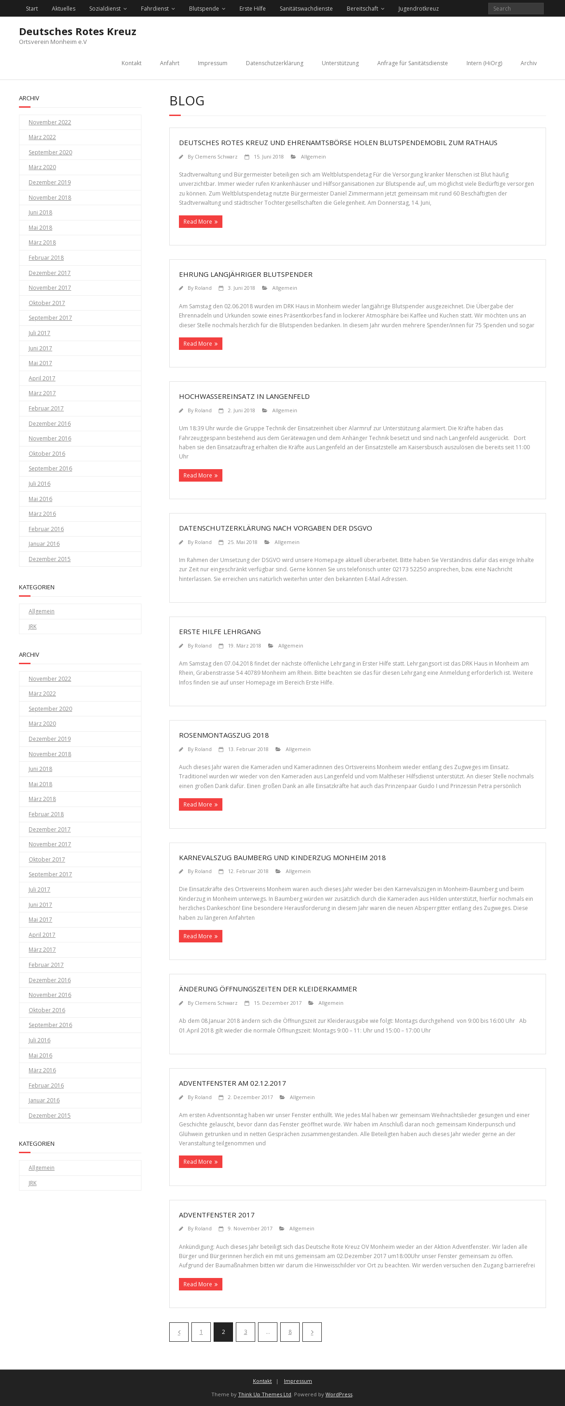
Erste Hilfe (253, 8)
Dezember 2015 (50, 559)
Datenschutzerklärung (274, 63)
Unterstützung (340, 63)
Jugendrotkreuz (419, 8)
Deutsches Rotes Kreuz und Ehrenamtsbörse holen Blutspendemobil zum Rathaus (338, 142)
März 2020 (42, 167)
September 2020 (50, 152)
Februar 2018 (46, 258)
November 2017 (50, 288)
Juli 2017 (39, 333)
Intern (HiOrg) (484, 63)
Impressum (212, 63)
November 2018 (50, 198)
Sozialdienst (105, 8)
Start (32, 8)
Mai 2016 (40, 499)
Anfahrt (169, 63)
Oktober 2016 (47, 454)
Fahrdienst (155, 8)
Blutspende (204, 8)
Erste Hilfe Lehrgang (220, 631)
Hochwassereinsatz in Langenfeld (244, 396)
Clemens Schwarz (216, 156)
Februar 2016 (46, 529)
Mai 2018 (40, 228)
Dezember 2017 (50, 273)
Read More (198, 222)
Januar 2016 (44, 544)
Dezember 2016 (50, 424)
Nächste (312, 1332)
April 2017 (42, 378)
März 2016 (42, 514)
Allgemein (313, 156)
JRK (33, 626)
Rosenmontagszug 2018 (224, 735)
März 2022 (42, 137)
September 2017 (50, 318)
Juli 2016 (39, 484)
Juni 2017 (40, 348)
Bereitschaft (362, 8)
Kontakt (131, 63)
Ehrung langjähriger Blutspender (246, 274)
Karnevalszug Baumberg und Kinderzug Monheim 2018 (282, 857)
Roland (203, 287)
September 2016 (50, 468)
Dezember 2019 (50, 182)
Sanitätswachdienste (306, 8)
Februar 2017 (46, 408)
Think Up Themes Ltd (264, 1394)
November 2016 (50, 438)
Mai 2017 (40, 363)
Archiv (529, 63)
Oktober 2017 (47, 303)
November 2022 (50, 122)
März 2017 (42, 393)
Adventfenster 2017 (217, 1214)
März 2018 (42, 242)
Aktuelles (63, 8)
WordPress (338, 1394)
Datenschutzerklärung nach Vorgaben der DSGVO (275, 527)
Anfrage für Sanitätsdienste (412, 63)
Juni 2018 (40, 212)
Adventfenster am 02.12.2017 (232, 1083)
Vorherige (179, 1332)
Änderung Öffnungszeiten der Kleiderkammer (268, 988)
